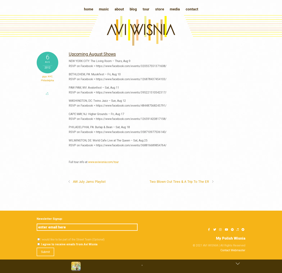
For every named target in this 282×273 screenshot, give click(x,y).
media (175, 9)
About (119, 9)
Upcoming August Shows (92, 54)
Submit (45, 252)
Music (104, 9)
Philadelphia (47, 80)
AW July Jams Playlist (87, 181)
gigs (44, 76)
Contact (192, 9)
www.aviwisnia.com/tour (103, 162)
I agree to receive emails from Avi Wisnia (67, 244)
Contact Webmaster (232, 250)
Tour (146, 9)
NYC (50, 76)
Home (88, 9)
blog (133, 9)
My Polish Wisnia (230, 238)
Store (159, 9)
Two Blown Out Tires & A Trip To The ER (181, 181)
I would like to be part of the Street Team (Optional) (70, 239)
